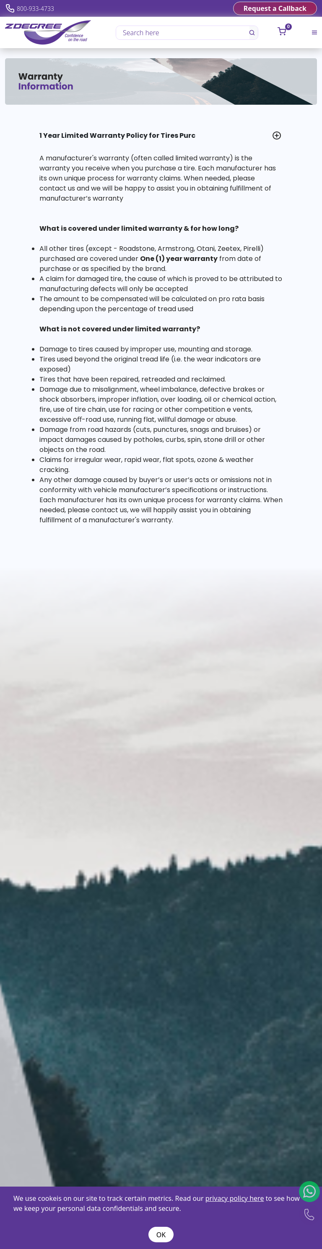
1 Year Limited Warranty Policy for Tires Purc (117, 135)
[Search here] (183, 32)
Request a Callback (275, 8)
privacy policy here (234, 1198)
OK (161, 1234)
